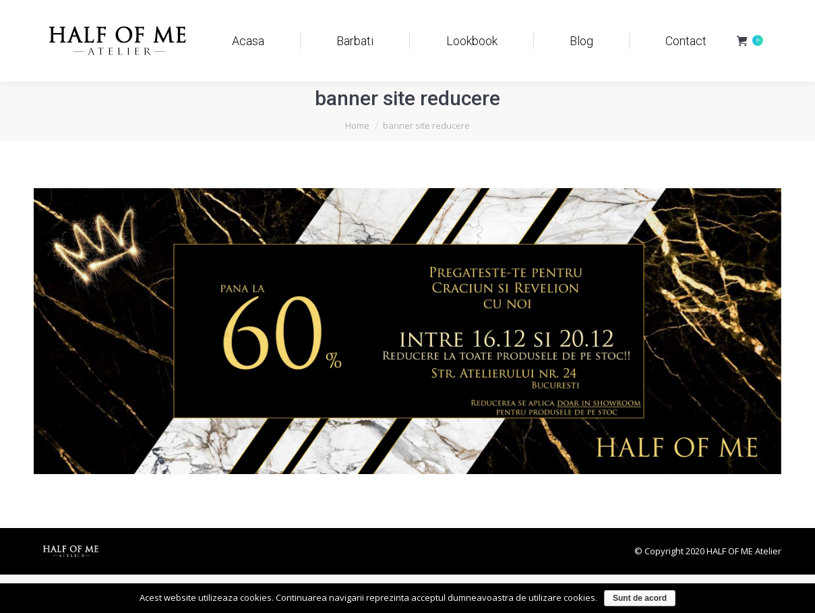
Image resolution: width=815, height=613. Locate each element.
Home (357, 125)
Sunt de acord (640, 598)
